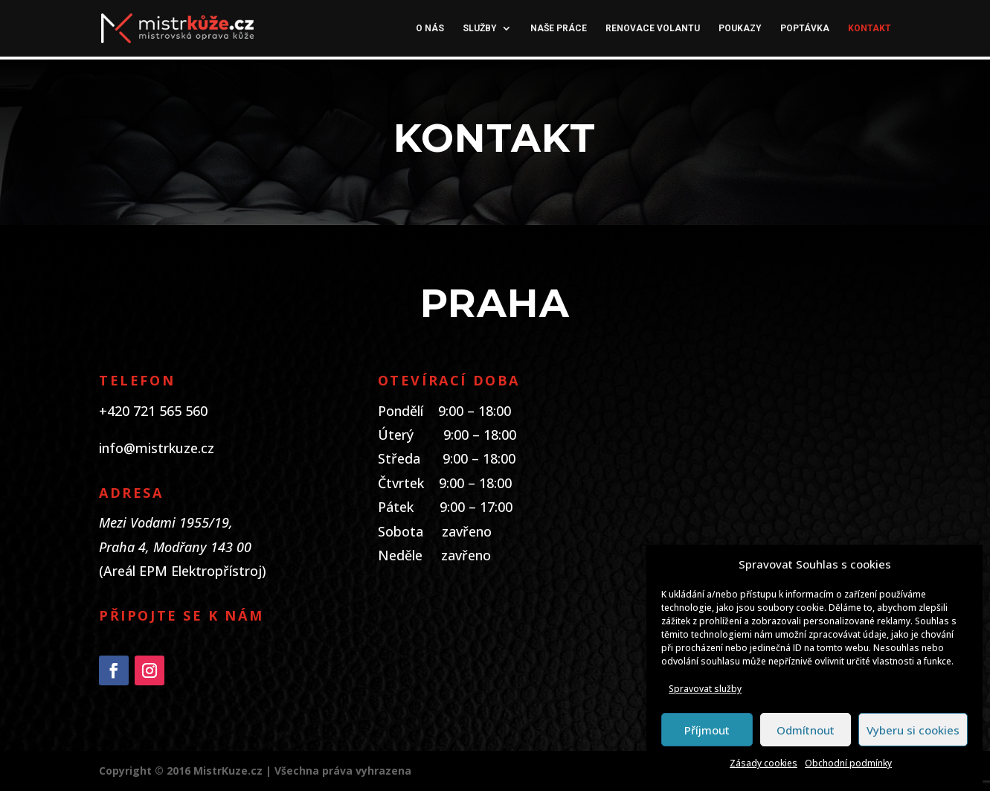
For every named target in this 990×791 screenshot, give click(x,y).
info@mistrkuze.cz (156, 448)
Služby (480, 28)
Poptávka (804, 28)
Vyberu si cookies (913, 730)
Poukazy (740, 28)
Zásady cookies (763, 763)
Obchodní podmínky (848, 763)
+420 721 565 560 (153, 411)
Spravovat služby (705, 688)
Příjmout (707, 730)
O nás (430, 28)
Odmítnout (806, 730)
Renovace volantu (652, 28)
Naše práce (558, 28)
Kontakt (869, 28)
